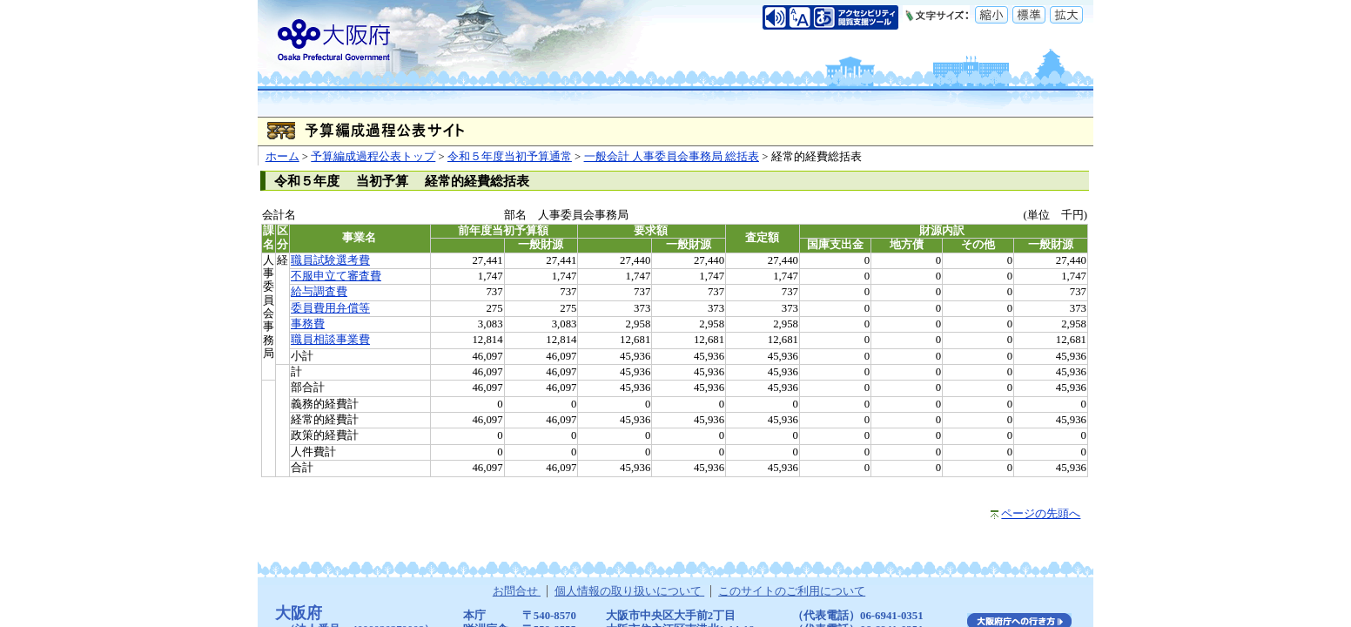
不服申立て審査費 (336, 276)
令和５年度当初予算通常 (509, 157)
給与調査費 (319, 292)
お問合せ (517, 591)
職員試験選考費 (330, 260)
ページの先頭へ (1040, 514)
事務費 (308, 324)
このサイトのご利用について (791, 591)
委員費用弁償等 (330, 308)
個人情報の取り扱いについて (629, 591)
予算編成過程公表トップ (373, 157)
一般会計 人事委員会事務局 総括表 (671, 157)
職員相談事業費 (330, 340)
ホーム (282, 157)
